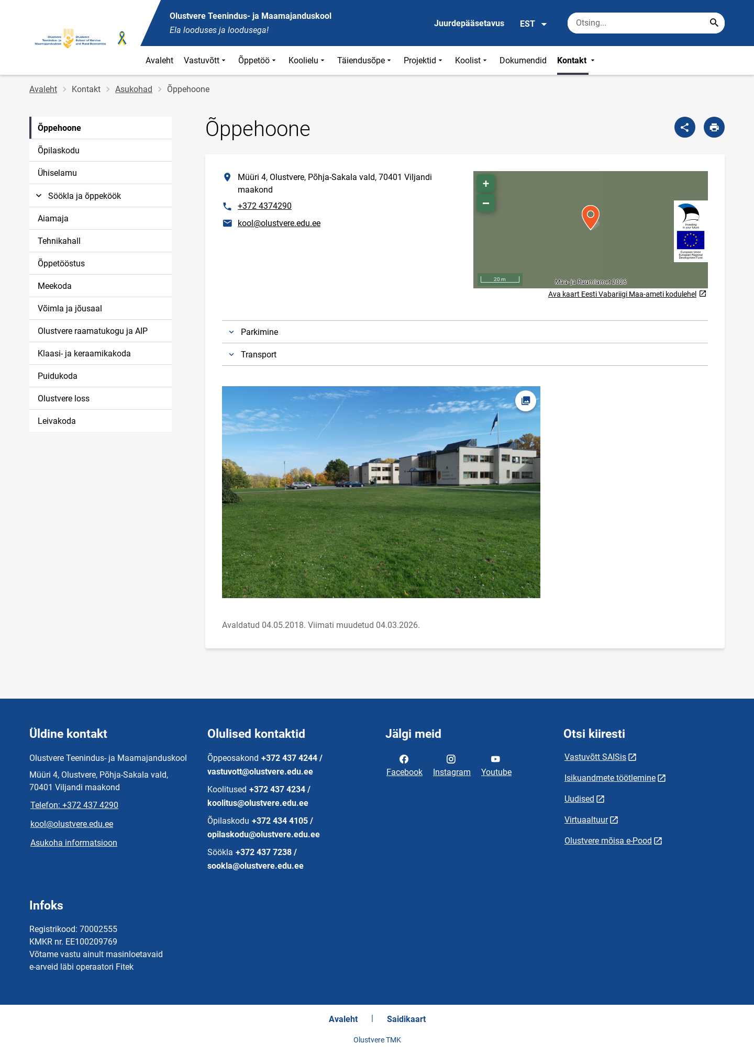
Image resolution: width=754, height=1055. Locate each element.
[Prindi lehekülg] (714, 127)
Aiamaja (53, 218)
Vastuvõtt (206, 60)
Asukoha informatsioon (73, 843)
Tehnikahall (59, 241)
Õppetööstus (61, 263)
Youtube (496, 764)
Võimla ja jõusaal (70, 308)
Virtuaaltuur (586, 820)
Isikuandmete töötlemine (610, 778)
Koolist (472, 60)
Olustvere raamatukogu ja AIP (93, 331)
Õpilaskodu (59, 150)
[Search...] (714, 23)
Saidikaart (406, 1019)
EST (534, 24)
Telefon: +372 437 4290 (74, 805)
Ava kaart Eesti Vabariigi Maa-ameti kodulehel (627, 294)
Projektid (424, 60)
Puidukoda (57, 376)
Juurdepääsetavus (469, 23)
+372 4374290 (265, 206)
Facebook (404, 764)
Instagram (452, 764)
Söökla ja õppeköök (77, 196)
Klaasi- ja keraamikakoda (84, 353)
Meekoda (55, 286)
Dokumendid (523, 60)
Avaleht (159, 60)
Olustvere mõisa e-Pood (608, 841)
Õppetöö (258, 60)
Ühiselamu (57, 173)
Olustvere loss (64, 398)
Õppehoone (59, 128)
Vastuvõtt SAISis (595, 757)
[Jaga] (684, 127)
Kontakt (577, 60)
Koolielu (308, 60)
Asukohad (133, 89)
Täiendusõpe (365, 60)
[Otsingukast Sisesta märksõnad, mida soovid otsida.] (646, 23)
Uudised (579, 799)
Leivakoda (57, 421)
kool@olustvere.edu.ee (279, 223)
